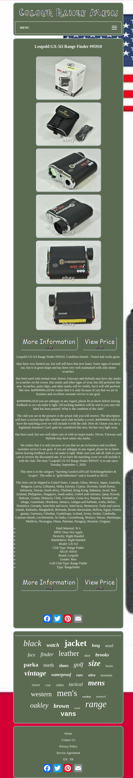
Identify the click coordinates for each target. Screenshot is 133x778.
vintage (35, 673)
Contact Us (68, 740)
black (32, 643)
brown (61, 706)
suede (77, 708)
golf (78, 664)
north (48, 665)
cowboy (86, 696)
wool (109, 645)
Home (68, 733)
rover (36, 685)
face (31, 654)
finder (47, 654)
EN (65, 759)
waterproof (61, 674)
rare (79, 675)
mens (96, 682)
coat (48, 685)
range (96, 704)
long (96, 645)
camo (60, 685)
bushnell (101, 696)
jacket (75, 643)
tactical (76, 684)
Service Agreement (68, 753)
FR (71, 759)
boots (109, 666)
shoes (63, 665)
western (41, 694)
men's (67, 693)
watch (53, 645)
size (94, 663)
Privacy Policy (68, 746)
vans (68, 714)
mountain (106, 675)
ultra (91, 675)
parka (31, 664)
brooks (102, 654)
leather (69, 653)
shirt (87, 655)
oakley (39, 705)
